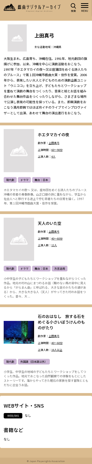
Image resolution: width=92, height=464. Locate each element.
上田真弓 (54, 143)
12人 (54, 245)
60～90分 (57, 149)
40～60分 (57, 238)
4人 (53, 156)
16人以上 (56, 349)
